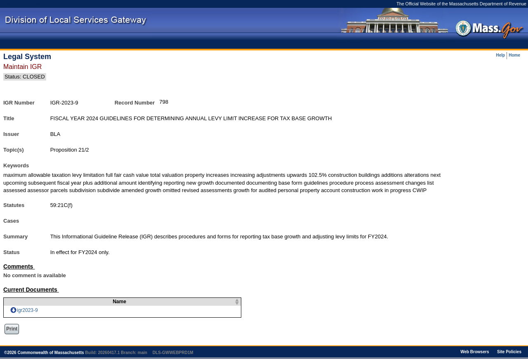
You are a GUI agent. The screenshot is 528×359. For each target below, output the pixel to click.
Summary (15, 236)
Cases (11, 221)
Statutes (13, 205)
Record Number (135, 103)
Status (11, 252)
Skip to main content (26, 3)
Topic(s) (13, 150)
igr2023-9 (27, 310)
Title (8, 118)
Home (514, 55)
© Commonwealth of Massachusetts (44, 352)
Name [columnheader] (114, 301)
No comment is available (34, 275)
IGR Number (19, 103)
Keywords (16, 165)
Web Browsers (474, 351)
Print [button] (11, 329)
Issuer (11, 134)
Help (500, 55)
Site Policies (509, 351)
